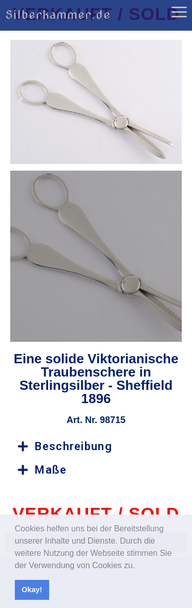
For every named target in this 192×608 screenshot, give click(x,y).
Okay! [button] (32, 590)
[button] (138, 566)
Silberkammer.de (58, 15)
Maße (51, 469)
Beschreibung (73, 446)
